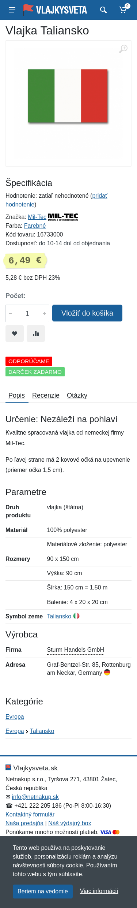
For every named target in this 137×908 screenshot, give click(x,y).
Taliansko (59, 616)
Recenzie (46, 395)
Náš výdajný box (69, 823)
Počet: (15, 295)
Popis (16, 395)
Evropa (14, 717)
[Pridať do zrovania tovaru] (36, 333)
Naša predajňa (24, 823)
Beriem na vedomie (43, 891)
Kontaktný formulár (29, 814)
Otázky (77, 395)
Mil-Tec (37, 217)
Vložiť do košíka (87, 313)
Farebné (35, 226)
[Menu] (12, 9)
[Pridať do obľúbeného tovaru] (14, 333)
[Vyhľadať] (102, 10)
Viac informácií (99, 891)
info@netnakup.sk (35, 797)
